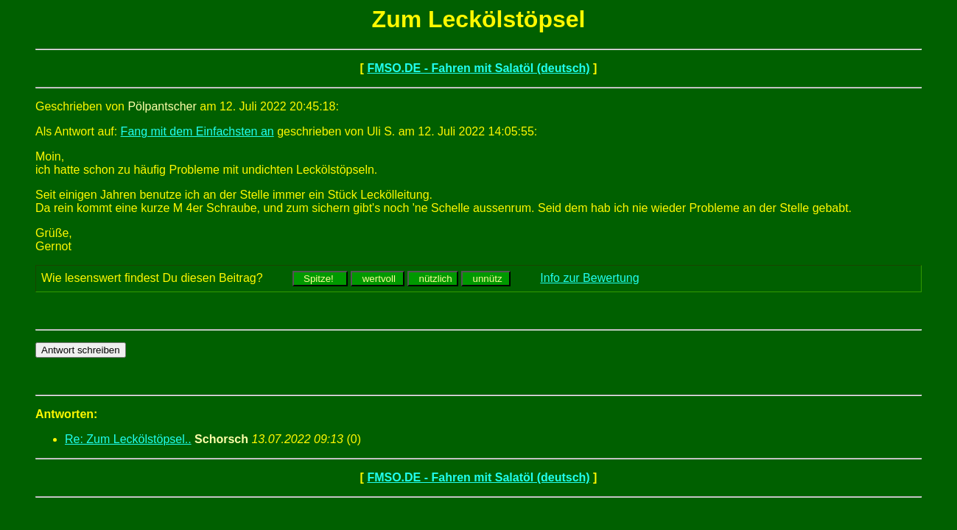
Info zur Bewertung (589, 278)
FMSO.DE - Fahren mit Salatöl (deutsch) (478, 68)
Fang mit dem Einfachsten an (197, 131)
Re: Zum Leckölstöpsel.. (128, 439)
